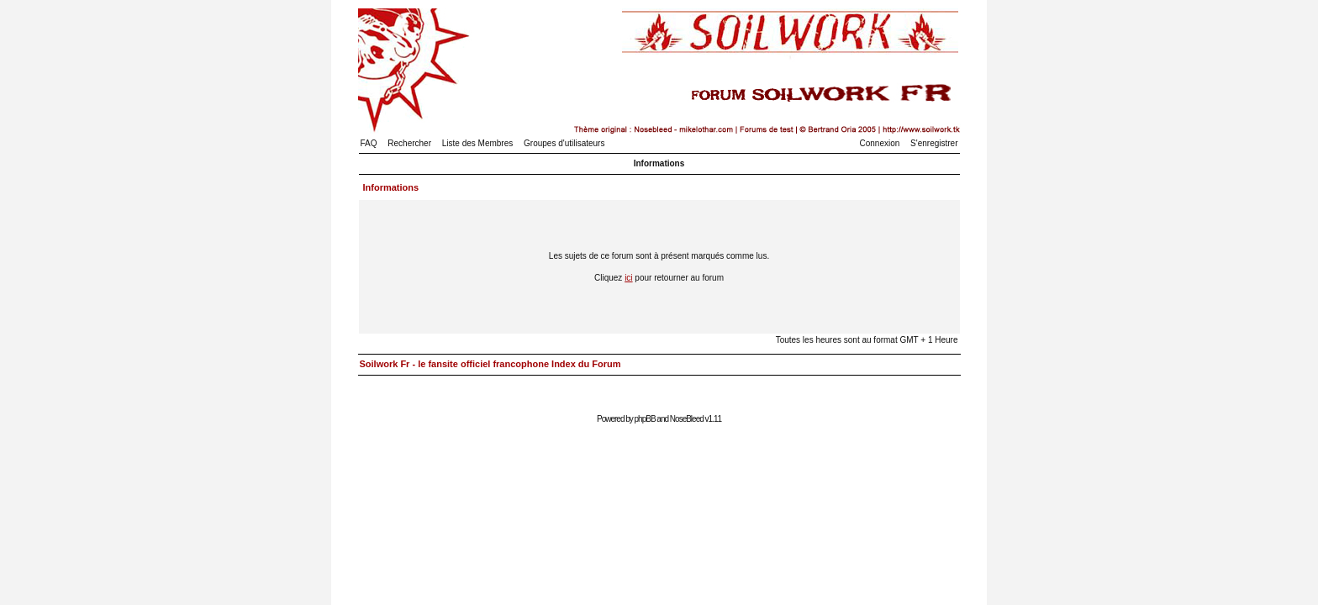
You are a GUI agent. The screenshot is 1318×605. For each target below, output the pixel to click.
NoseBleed (687, 419)
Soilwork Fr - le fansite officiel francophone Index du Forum (490, 364)
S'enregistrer (933, 143)
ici (628, 277)
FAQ (369, 143)
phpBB (645, 419)
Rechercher (409, 143)
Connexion (880, 143)
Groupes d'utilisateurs (564, 143)
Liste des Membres (477, 143)
